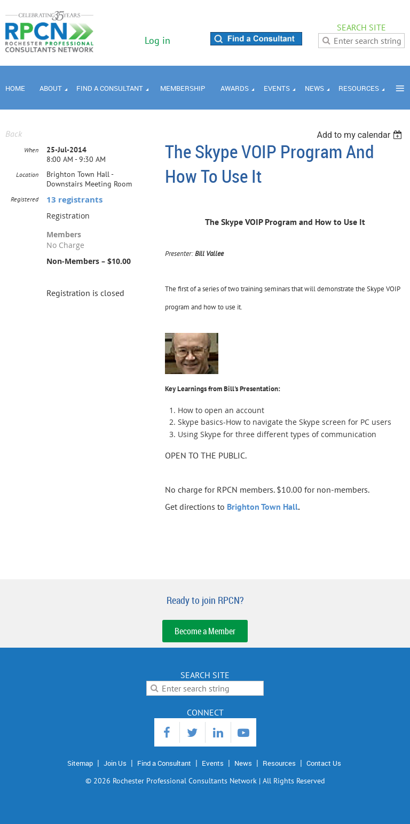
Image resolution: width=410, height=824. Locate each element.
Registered (24, 199)
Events (213, 763)
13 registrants (74, 199)
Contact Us (323, 763)
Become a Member (205, 631)
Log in (157, 40)
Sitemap (80, 763)
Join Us (115, 763)
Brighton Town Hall (262, 506)
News (243, 763)
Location (27, 174)
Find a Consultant (164, 763)
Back (13, 133)
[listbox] (361, 135)
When (31, 150)
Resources (279, 763)
